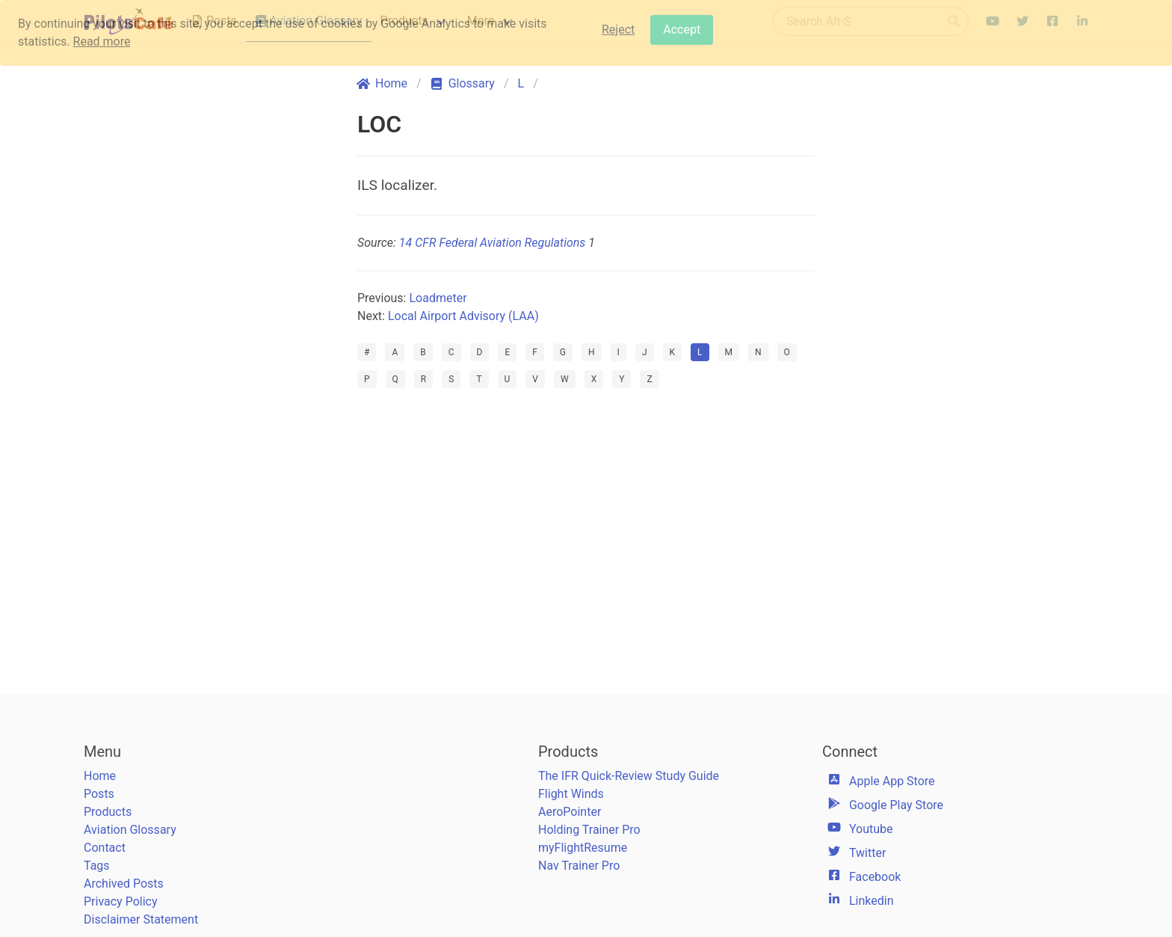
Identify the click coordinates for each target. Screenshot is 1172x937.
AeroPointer (569, 812)
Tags (97, 865)
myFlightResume (582, 848)
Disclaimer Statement (141, 919)
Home (100, 776)
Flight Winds (571, 794)
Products (108, 812)
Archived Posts (124, 883)
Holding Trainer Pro (589, 830)
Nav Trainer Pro (579, 865)
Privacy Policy (121, 901)
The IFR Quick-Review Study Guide (628, 776)
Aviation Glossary (130, 830)
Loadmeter (437, 298)
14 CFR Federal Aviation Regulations (492, 243)
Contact (105, 848)
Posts (99, 794)
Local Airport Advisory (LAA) (463, 316)
